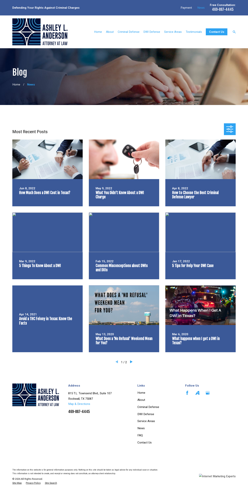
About (141, 400)
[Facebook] (187, 393)
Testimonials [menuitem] (194, 32)
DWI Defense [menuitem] (151, 32)
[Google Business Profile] (208, 393)
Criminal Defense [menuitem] (129, 32)
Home (141, 392)
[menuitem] (17, 483)
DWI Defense (145, 414)
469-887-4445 (223, 9)
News (201, 7)
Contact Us (216, 32)
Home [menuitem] (98, 32)
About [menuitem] (110, 32)
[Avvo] (197, 393)
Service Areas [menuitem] (173, 32)
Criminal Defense (148, 407)
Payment (186, 7)
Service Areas (146, 421)
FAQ (140, 435)
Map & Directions (79, 404)
